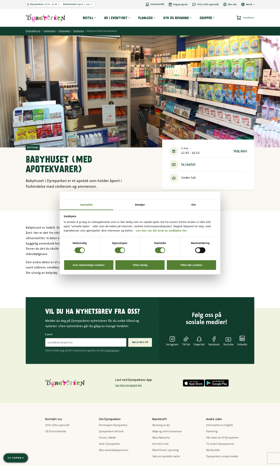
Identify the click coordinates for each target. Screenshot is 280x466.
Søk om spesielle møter (166, 456)
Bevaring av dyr (161, 425)
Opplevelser (50, 31)
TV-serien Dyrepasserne (220, 443)
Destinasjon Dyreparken (113, 425)
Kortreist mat (160, 443)
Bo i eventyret (116, 18)
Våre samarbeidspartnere (113, 450)
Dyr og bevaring (176, 18)
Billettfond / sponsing (165, 450)
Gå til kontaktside (55, 431)
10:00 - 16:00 (44, 4)
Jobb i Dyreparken (109, 443)
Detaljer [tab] (140, 204)
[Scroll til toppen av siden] (16, 458)
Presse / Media (107, 437)
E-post (48, 334)
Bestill (88, 18)
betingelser (112, 350)
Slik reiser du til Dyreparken (222, 437)
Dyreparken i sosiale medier (222, 456)
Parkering (212, 431)
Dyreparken (64, 31)
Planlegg (145, 18)
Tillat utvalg (139, 264)
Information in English (219, 425)
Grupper (206, 18)
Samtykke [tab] (86, 204)
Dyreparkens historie (111, 431)
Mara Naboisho (161, 437)
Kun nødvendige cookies (89, 264)
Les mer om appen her (128, 385)
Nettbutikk (213, 450)
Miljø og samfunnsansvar (167, 431)
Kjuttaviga (78, 31)
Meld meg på (140, 342)
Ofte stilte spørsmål (57, 425)
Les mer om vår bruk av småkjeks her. (162, 230)
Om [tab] (193, 204)
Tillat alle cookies (191, 264)
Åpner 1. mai (76, 4)
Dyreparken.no (33, 31)
